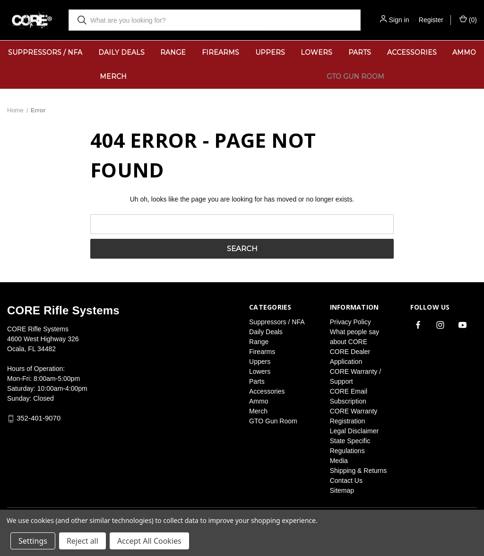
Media (339, 460)
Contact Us (346, 480)
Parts (359, 52)
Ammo (258, 401)
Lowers (316, 52)
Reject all (82, 541)
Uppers (270, 52)
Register (431, 20)
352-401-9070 (38, 418)
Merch (113, 76)
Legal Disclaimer (354, 431)
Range (173, 52)
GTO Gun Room (355, 76)
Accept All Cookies (149, 541)
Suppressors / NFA (45, 52)
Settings (32, 541)
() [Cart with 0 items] (468, 19)
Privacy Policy (350, 322)
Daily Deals (121, 52)
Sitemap (342, 490)
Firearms (220, 52)
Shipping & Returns (358, 470)
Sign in (399, 20)
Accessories (412, 52)
